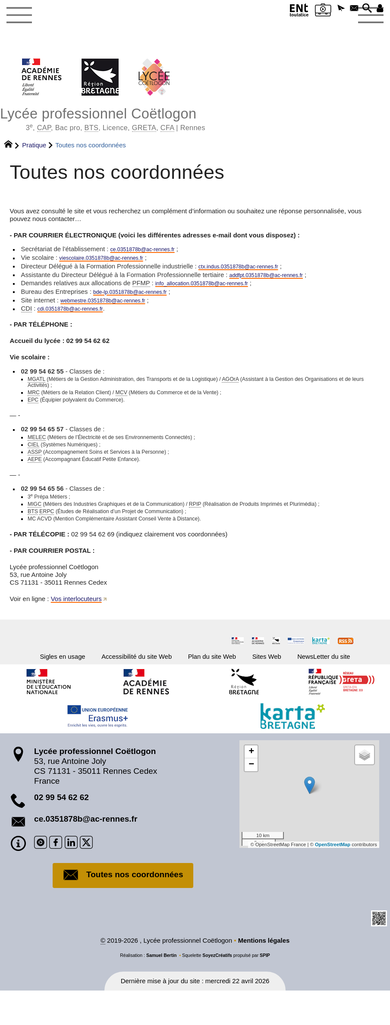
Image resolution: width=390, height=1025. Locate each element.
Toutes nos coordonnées (123, 909)
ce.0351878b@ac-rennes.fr (85, 852)
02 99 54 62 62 (61, 831)
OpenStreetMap (332, 878)
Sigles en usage (37, 688)
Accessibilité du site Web (126, 688)
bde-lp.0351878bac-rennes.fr (139, 295)
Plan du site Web (215, 688)
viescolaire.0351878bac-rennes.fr (111, 259)
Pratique (34, 146)
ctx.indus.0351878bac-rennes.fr (249, 268)
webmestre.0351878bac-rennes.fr (112, 304)
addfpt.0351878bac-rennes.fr (277, 277)
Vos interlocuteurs (76, 629)
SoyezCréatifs (217, 989)
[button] (332, 9)
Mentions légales (264, 974)
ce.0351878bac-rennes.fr (150, 250)
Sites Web (280, 688)
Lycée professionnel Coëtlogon (195, 118)
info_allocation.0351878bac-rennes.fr (213, 286)
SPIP (265, 989)
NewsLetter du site (348, 688)
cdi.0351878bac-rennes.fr (77, 313)
